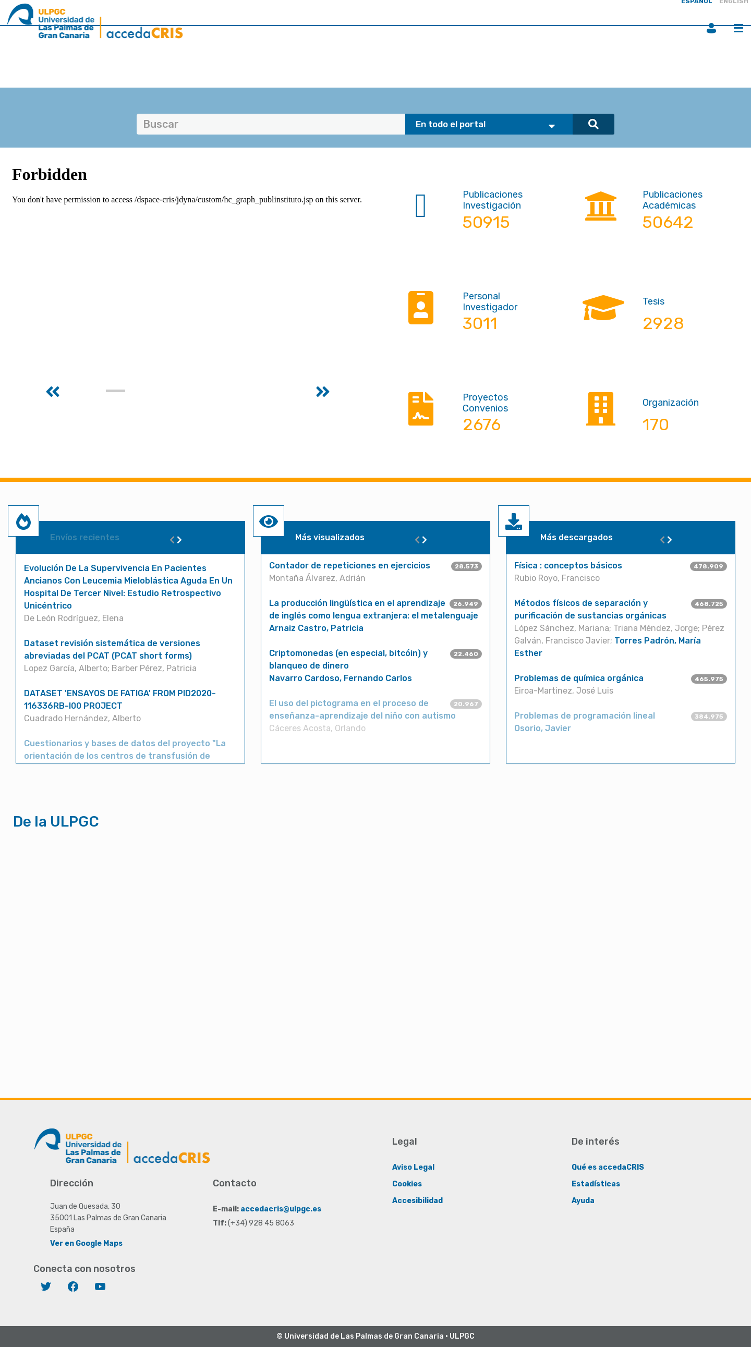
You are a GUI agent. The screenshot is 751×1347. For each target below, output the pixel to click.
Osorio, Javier (542, 728)
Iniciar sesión (711, 28)
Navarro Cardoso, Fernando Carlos (340, 678)
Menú (738, 28)
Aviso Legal (413, 1167)
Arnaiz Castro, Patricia (316, 628)
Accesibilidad (417, 1200)
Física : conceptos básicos (568, 566)
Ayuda (583, 1200)
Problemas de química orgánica (579, 678)
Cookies (407, 1184)
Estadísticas (596, 1184)
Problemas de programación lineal (584, 716)
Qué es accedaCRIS (608, 1167)
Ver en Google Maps (86, 1243)
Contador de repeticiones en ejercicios (349, 566)
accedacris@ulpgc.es (280, 1209)
